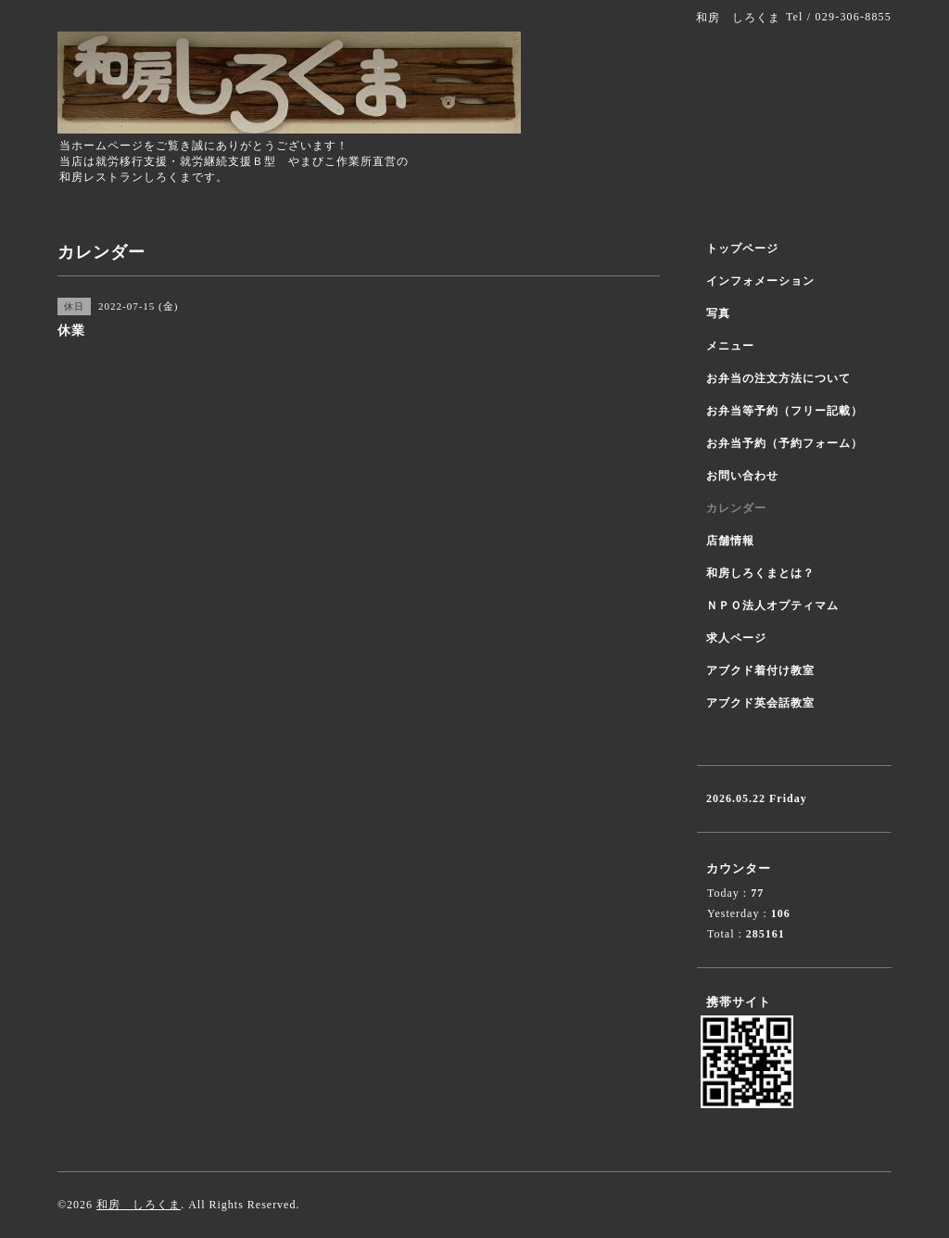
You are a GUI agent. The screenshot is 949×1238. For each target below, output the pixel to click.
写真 (718, 313)
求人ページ (736, 638)
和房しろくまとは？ (760, 573)
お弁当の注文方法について (778, 378)
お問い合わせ (742, 475)
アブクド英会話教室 (760, 702)
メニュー (730, 345)
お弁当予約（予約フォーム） (784, 443)
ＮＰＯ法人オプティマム (772, 605)
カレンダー (736, 508)
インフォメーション (760, 280)
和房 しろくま (138, 1204)
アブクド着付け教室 (760, 670)
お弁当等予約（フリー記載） (784, 410)
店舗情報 (730, 540)
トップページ (742, 248)
